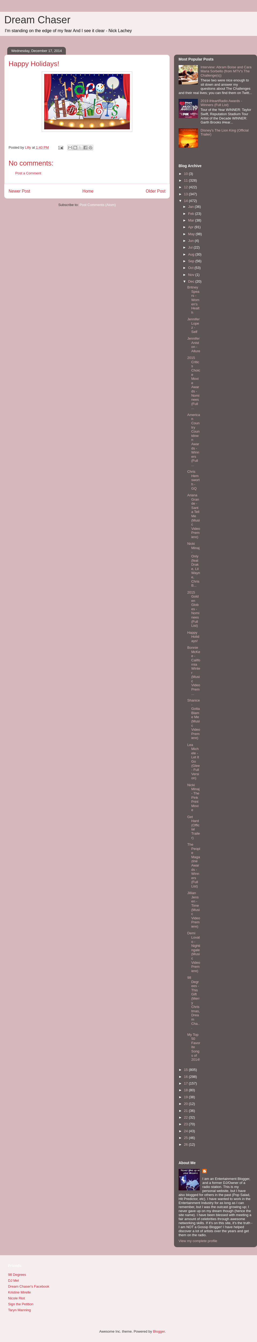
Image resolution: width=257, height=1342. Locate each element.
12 (186, 187)
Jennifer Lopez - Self (193, 325)
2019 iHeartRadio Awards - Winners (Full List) (221, 103)
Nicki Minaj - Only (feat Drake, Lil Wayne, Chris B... (193, 564)
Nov (191, 275)
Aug (191, 254)
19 (186, 1097)
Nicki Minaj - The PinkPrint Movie (193, 797)
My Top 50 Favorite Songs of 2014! (193, 1047)
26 (186, 1144)
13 (186, 194)
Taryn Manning (19, 1310)
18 (186, 1090)
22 (186, 1117)
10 (186, 174)
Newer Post (19, 191)
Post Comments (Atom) (98, 205)
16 (186, 1077)
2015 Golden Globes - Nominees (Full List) (193, 609)
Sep (191, 261)
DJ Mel (13, 1281)
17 (186, 1083)
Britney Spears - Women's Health (193, 299)
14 (186, 201)
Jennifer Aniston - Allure (193, 344)
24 (186, 1131)
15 (186, 1070)
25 (186, 1138)
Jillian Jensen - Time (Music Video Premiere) (193, 909)
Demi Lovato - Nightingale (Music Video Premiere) (193, 952)
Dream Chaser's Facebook (28, 1286)
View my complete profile (198, 1241)
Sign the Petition (20, 1304)
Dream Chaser (37, 19)
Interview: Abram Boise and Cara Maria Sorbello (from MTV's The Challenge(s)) (226, 71)
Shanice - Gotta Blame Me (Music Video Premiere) (193, 719)
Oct (191, 268)
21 (186, 1111)
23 (186, 1124)
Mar (191, 220)
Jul (191, 247)
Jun (191, 241)
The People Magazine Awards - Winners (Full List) (193, 865)
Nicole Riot (16, 1298)
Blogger (159, 1331)
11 (186, 180)
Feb (191, 214)
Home (88, 191)
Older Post (155, 191)
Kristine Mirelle (19, 1292)
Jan (191, 207)
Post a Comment (28, 173)
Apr (191, 227)
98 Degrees (17, 1275)
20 (186, 1104)
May (192, 234)
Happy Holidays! (193, 637)
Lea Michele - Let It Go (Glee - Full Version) (193, 761)
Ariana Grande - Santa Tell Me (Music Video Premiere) (193, 516)
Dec (191, 281)
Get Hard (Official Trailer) (193, 827)
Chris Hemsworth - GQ (193, 480)
